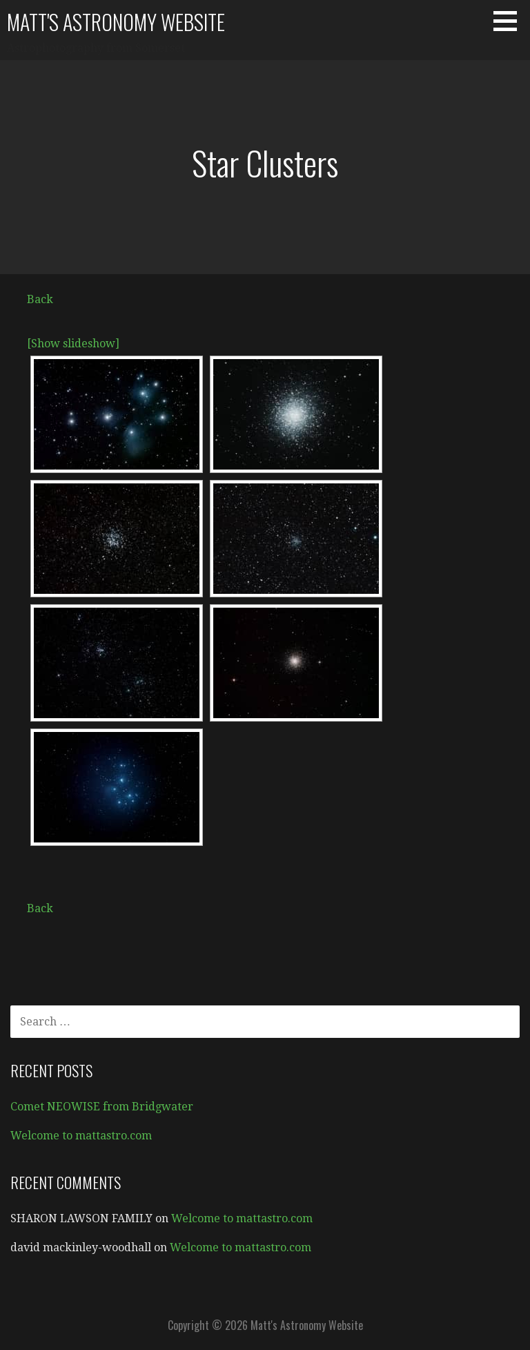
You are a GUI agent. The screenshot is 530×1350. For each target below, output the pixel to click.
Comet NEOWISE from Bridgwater (101, 1106)
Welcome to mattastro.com (81, 1135)
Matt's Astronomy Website (116, 21)
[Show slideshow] (73, 343)
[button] (510, 21)
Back (40, 299)
